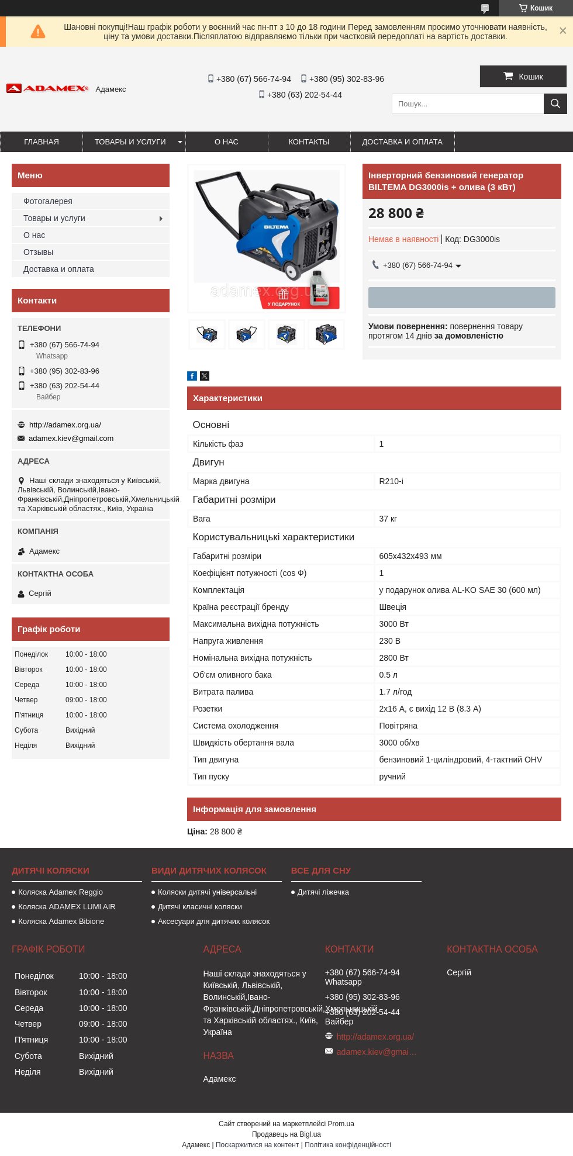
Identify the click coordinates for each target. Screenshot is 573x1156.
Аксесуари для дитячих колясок (214, 921)
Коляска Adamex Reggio (60, 892)
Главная (41, 141)
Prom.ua (341, 1124)
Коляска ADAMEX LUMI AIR (67, 906)
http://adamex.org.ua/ (65, 424)
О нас (227, 141)
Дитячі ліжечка (323, 892)
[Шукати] (555, 104)
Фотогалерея (48, 201)
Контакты (308, 141)
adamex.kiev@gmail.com (71, 438)
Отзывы (38, 252)
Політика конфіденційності (348, 1145)
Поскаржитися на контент (257, 1145)
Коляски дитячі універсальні (207, 892)
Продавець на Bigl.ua (286, 1134)
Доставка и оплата (403, 141)
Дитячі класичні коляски (200, 906)
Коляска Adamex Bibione (61, 921)
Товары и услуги (130, 141)
